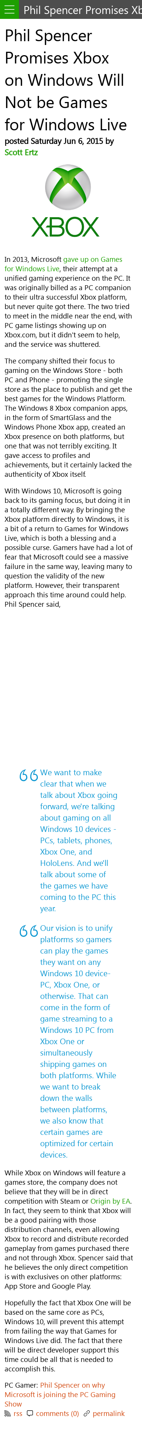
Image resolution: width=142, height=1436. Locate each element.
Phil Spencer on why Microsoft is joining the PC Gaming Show (60, 1394)
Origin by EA (110, 1201)
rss (18, 1413)
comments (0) (57, 1413)
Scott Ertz (21, 152)
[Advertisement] (71, 687)
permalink (109, 1413)
